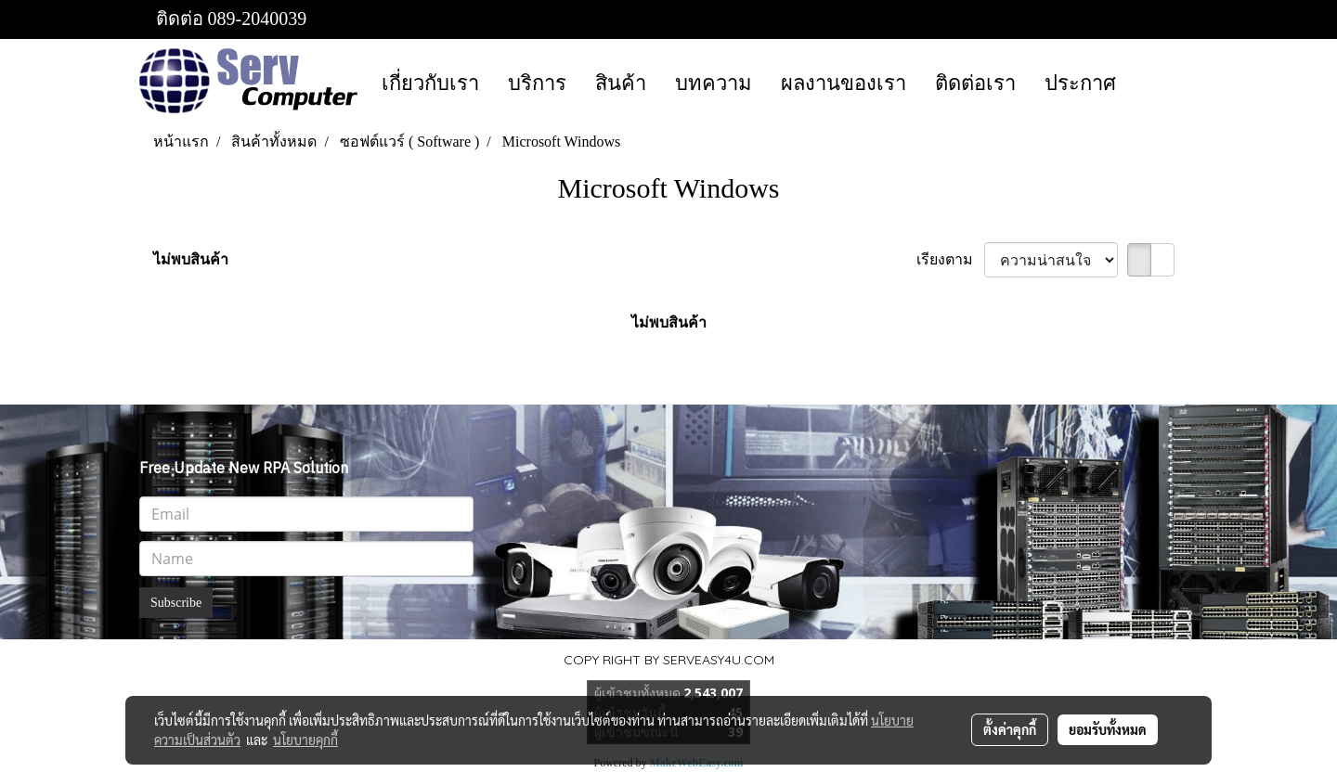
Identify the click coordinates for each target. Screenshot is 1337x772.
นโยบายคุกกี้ (305, 739)
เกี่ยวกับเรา (430, 83)
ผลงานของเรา (843, 83)
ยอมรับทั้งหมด (1108, 729)
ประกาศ (1080, 83)
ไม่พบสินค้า (190, 259)
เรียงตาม (950, 259)
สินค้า (620, 83)
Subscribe (175, 603)
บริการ (537, 83)
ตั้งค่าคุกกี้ (1009, 729)
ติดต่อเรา (975, 83)
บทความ (713, 83)
